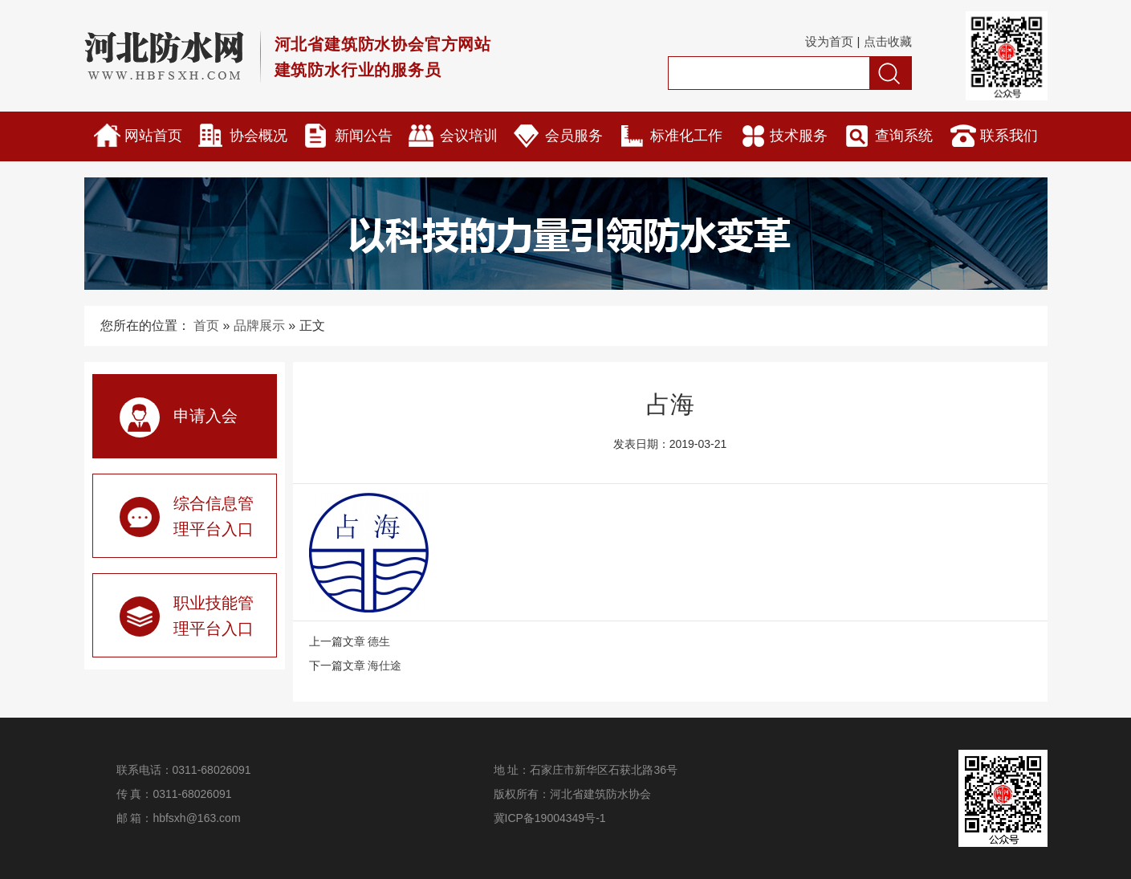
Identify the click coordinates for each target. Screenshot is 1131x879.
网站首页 (153, 136)
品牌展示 (259, 325)
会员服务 (574, 136)
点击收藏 (888, 41)
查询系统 (904, 136)
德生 (379, 641)
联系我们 (1009, 136)
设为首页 (829, 41)
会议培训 (469, 136)
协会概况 (258, 136)
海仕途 (384, 665)
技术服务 (799, 136)
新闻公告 (364, 136)
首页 (206, 325)
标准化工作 (686, 136)
